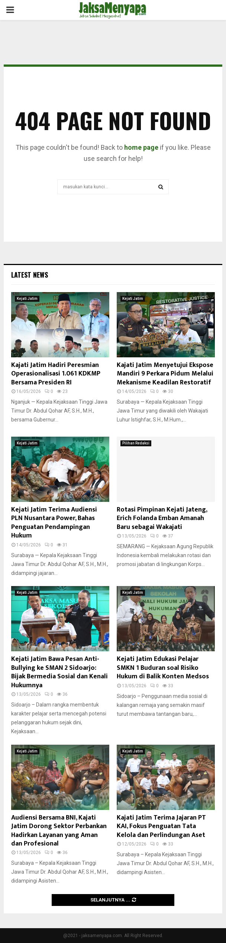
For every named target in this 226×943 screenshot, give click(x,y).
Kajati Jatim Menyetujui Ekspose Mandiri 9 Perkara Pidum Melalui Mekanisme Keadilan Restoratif (165, 374)
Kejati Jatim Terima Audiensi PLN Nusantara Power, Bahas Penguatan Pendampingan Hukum (54, 522)
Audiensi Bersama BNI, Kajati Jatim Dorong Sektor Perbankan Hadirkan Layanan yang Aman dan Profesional (59, 830)
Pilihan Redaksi (135, 443)
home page (141, 147)
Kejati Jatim (27, 299)
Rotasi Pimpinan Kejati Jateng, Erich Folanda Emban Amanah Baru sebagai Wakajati (162, 518)
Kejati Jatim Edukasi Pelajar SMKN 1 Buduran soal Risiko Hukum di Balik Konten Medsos (163, 668)
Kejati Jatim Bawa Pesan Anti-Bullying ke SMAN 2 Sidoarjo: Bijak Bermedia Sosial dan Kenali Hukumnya (59, 672)
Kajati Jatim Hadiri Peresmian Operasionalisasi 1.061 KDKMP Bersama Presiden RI (55, 374)
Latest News (29, 274)
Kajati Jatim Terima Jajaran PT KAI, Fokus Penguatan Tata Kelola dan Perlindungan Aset (161, 826)
